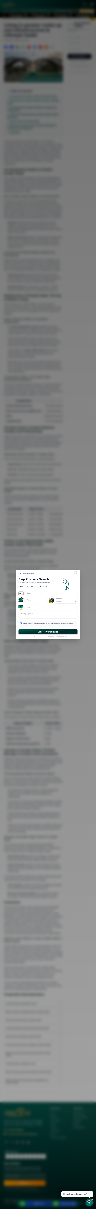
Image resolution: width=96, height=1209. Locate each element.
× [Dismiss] (89, 1194)
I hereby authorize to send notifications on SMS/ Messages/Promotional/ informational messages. (48, 624)
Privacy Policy (51, 636)
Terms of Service (60, 636)
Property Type (59, 598)
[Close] (76, 573)
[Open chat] (89, 1202)
